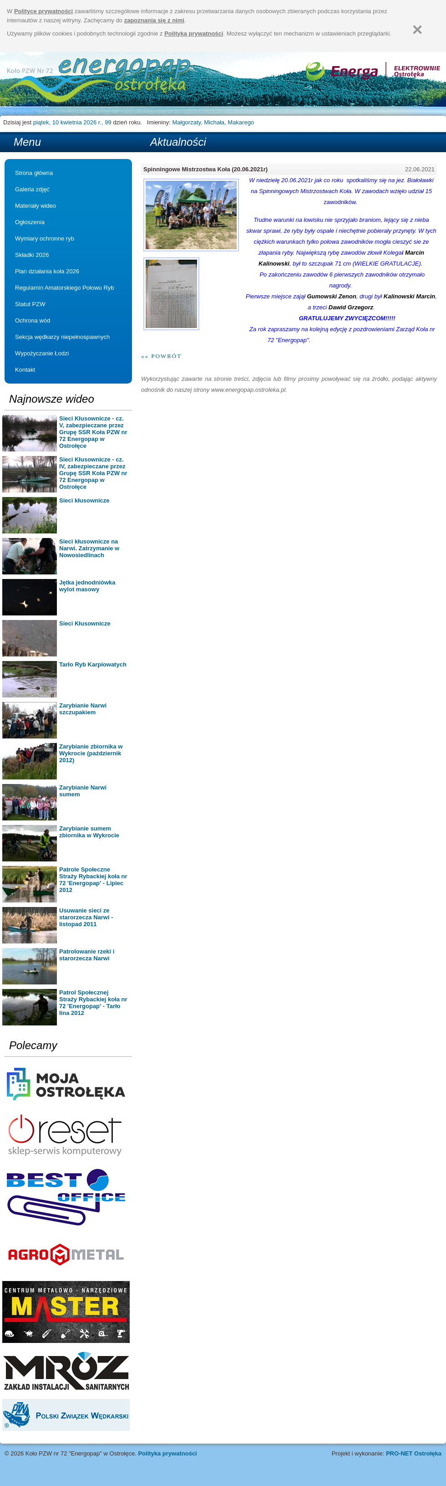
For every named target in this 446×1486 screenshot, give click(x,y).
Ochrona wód (32, 320)
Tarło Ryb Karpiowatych (93, 664)
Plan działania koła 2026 (47, 271)
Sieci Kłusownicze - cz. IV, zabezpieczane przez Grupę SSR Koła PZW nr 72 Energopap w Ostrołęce (93, 473)
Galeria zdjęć (32, 189)
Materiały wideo (35, 205)
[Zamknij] (417, 29)
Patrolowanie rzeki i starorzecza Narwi (86, 955)
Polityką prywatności (193, 33)
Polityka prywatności (167, 1453)
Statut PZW (30, 304)
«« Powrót (161, 356)
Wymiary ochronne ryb (44, 238)
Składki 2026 (32, 254)
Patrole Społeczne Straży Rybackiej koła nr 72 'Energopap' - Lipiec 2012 (93, 879)
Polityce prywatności (43, 11)
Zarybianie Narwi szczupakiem (82, 709)
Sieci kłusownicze (84, 500)
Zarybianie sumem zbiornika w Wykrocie (89, 832)
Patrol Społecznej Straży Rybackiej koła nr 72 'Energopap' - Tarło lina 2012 (93, 1002)
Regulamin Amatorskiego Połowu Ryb (64, 287)
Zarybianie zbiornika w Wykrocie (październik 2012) (90, 753)
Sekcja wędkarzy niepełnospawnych (62, 336)
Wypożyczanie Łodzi (42, 353)
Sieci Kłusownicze (85, 623)
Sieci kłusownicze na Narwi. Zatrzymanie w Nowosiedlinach (89, 548)
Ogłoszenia (30, 222)
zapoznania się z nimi (154, 20)
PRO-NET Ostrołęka (413, 1453)
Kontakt (25, 369)
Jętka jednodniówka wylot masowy (87, 586)
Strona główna (99, 81)
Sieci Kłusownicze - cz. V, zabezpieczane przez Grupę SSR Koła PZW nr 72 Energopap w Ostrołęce (93, 432)
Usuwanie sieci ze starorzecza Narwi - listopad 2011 (86, 917)
